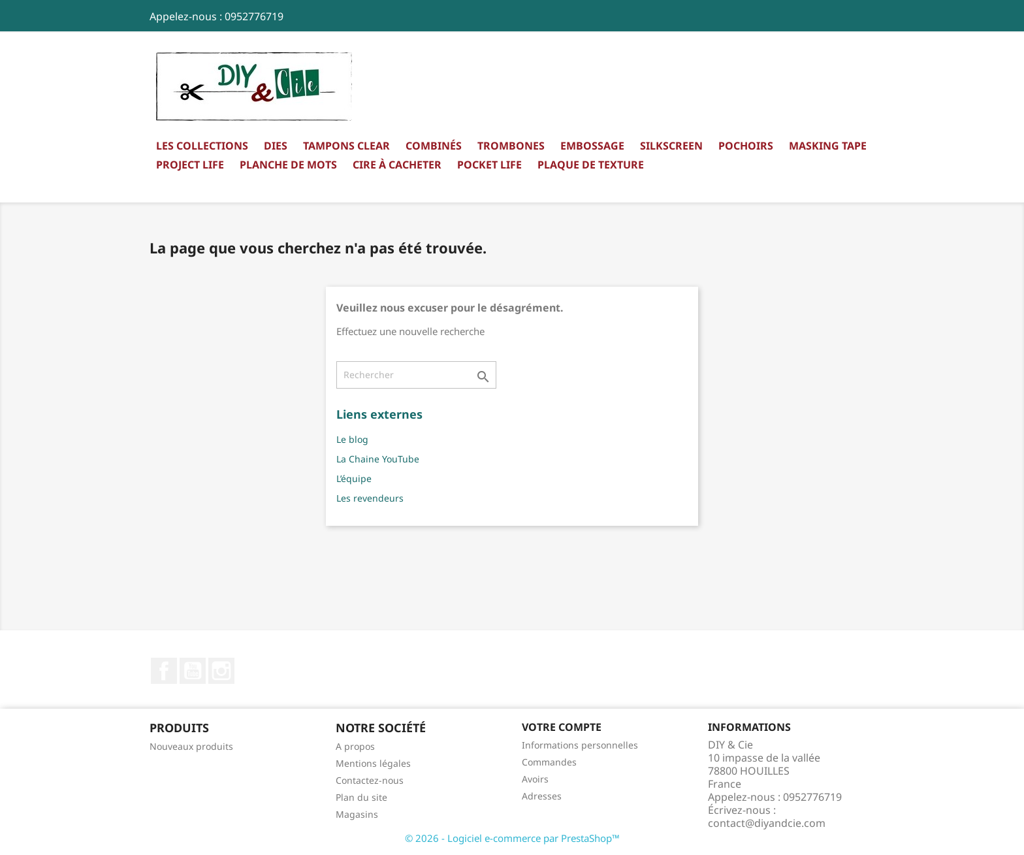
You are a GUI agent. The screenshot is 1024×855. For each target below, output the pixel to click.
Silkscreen (671, 145)
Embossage (592, 145)
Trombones (511, 145)
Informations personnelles (580, 745)
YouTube (193, 671)
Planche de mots (288, 164)
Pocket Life (489, 164)
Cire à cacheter (397, 164)
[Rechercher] (416, 375)
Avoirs (535, 779)
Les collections (202, 145)
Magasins (357, 814)
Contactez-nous (370, 780)
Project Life (190, 164)
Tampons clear (346, 145)
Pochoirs (745, 145)
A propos (355, 746)
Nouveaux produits (191, 746)
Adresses (542, 796)
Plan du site (361, 797)
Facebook (164, 671)
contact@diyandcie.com (766, 823)
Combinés (434, 145)
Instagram (221, 671)
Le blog (352, 439)
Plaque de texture (590, 164)
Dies (275, 145)
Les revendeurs (370, 498)
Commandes (549, 762)
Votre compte (561, 727)
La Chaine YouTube (377, 459)
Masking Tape (828, 145)
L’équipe (354, 478)
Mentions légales (373, 763)
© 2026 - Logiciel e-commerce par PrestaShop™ (512, 838)
